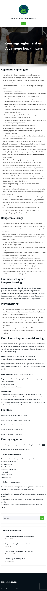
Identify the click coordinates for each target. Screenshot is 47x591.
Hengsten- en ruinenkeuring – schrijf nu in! (18, 492)
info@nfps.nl (8, 536)
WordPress (19, 588)
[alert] (23, 552)
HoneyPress (30, 588)
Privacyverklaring (8, 573)
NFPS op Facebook (8, 565)
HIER (40, 396)
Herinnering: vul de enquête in (14, 499)
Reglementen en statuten (10, 569)
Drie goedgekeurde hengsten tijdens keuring (19, 477)
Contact (5, 577)
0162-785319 (8, 538)
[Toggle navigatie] (23, 23)
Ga (42, 459)
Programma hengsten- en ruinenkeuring (17, 484)
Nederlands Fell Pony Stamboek (23, 18)
